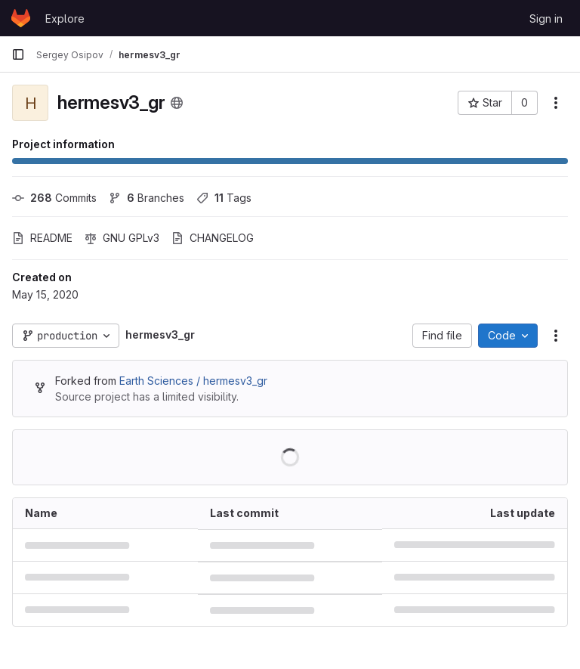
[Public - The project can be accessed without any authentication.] (177, 103)
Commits (54, 197)
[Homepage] (20, 18)
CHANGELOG (212, 237)
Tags (223, 197)
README (42, 237)
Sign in (546, 18)
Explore (65, 18)
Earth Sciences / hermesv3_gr (193, 380)
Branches (146, 197)
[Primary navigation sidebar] (18, 54)
